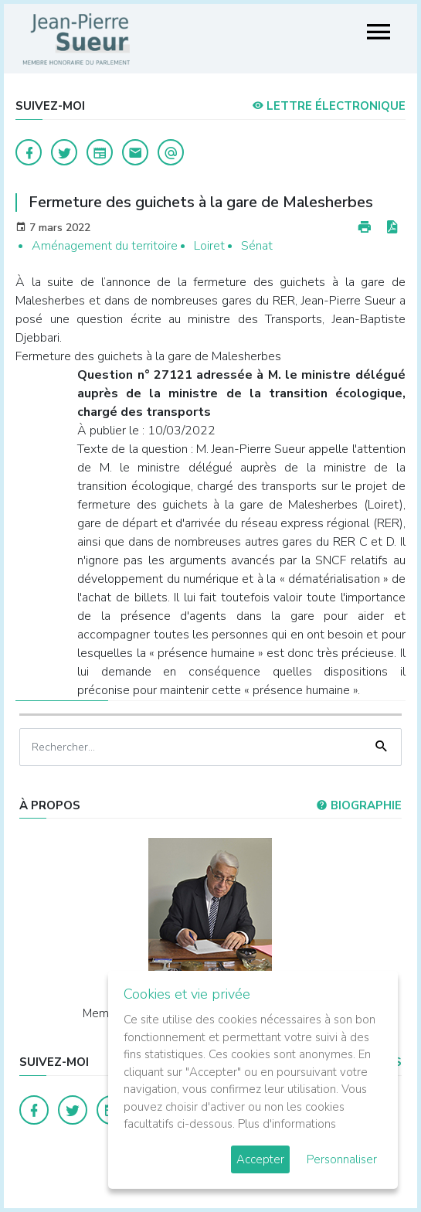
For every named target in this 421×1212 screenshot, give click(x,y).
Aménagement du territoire (105, 245)
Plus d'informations (287, 1124)
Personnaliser (342, 1159)
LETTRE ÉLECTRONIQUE (329, 106)
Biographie (359, 805)
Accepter (260, 1159)
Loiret (209, 245)
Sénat (257, 245)
